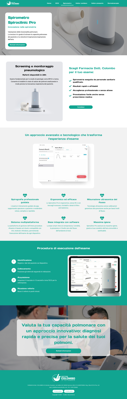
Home (49, 3)
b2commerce (71, 395)
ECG (57, 3)
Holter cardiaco (81, 3)
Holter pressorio (97, 3)
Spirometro (67, 3)
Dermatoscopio (113, 3)
